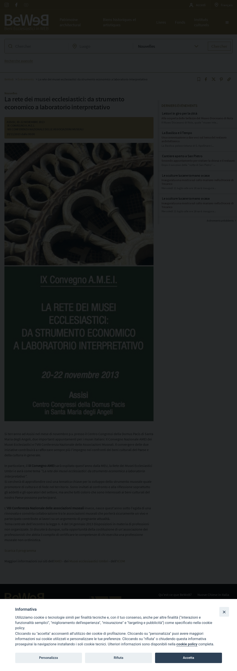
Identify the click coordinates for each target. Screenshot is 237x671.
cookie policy (186, 644)
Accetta (188, 658)
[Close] (224, 612)
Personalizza (48, 658)
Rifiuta (118, 658)
